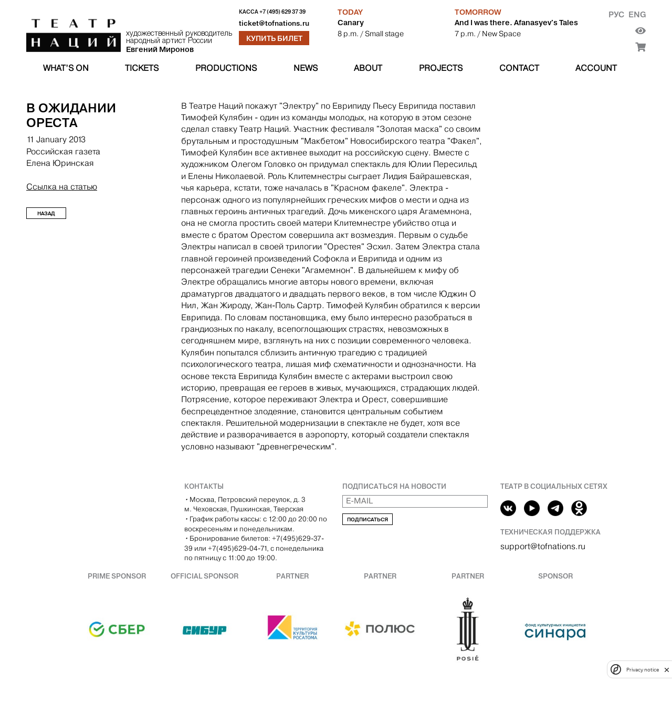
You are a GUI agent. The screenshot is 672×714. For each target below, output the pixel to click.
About (368, 68)
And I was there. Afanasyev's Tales (516, 22)
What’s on (66, 68)
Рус (616, 14)
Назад (46, 213)
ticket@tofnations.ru (274, 23)
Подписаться (367, 519)
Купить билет (274, 38)
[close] (667, 670)
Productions (226, 68)
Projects (441, 68)
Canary (351, 22)
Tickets (142, 68)
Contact (519, 68)
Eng (637, 14)
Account (596, 68)
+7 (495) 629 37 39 (282, 11)
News (305, 68)
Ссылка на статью (61, 187)
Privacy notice (642, 670)
